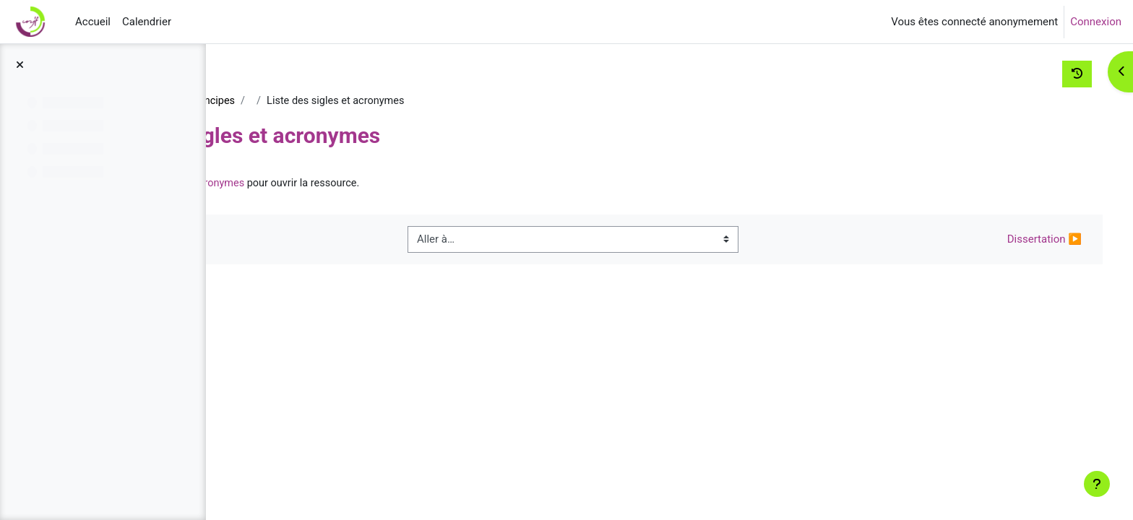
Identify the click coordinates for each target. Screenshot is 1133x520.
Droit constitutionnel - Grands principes (343, 101)
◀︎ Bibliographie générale (321, 240)
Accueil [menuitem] (93, 21)
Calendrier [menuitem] (146, 21)
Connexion (1095, 21)
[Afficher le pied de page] (1097, 484)
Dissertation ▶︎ (1018, 240)
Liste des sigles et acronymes (376, 184)
